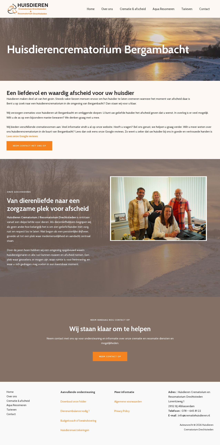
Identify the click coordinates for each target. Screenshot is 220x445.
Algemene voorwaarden (128, 401)
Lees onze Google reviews (23, 136)
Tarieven (188, 9)
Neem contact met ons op (29, 145)
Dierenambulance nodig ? (76, 411)
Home (96, 9)
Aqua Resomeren (166, 9)
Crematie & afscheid (136, 9)
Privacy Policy (122, 411)
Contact (205, 9)
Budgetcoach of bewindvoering (79, 420)
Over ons (112, 9)
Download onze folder (74, 401)
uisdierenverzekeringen (76, 430)
